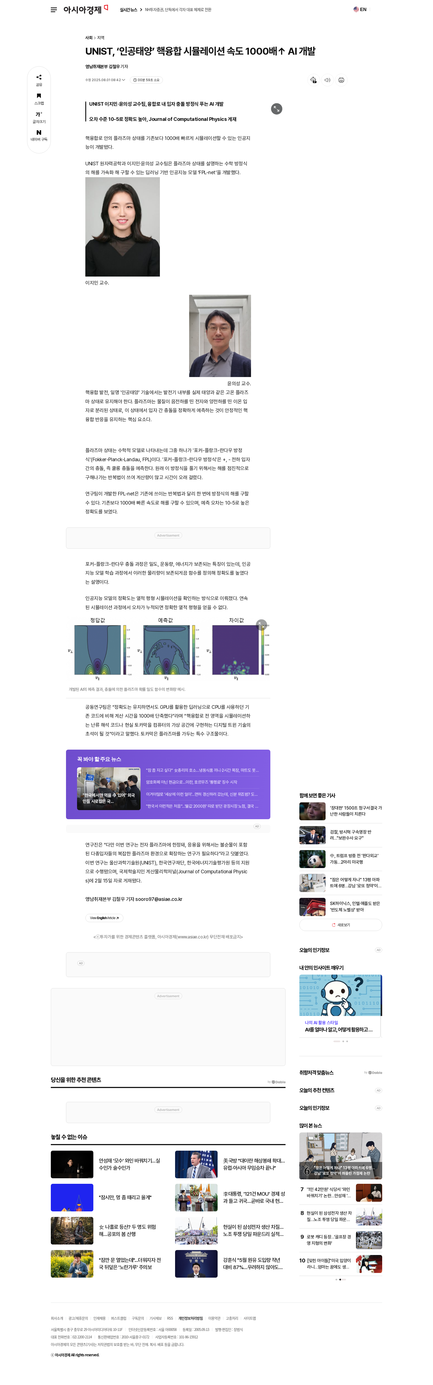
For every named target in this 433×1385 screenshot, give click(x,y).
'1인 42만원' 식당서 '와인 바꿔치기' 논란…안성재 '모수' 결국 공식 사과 (329, 1214)
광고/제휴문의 (78, 1336)
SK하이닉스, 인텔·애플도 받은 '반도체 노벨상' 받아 (355, 925)
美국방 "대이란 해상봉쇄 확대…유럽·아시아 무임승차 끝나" (254, 1183)
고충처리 (232, 1336)
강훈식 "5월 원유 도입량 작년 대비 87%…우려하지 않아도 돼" (251, 1282)
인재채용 (99, 1336)
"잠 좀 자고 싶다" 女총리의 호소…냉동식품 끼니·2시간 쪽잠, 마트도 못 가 (202, 785)
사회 (89, 38)
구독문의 (138, 1336)
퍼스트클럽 (118, 1336)
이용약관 (214, 1336)
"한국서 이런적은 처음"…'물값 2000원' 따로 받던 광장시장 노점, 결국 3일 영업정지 (202, 821)
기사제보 (155, 1336)
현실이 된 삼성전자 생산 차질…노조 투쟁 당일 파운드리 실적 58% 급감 (329, 1238)
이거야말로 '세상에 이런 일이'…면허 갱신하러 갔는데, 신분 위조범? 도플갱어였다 (202, 809)
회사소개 (57, 1336)
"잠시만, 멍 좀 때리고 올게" (125, 1216)
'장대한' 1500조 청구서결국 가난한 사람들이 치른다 (356, 829)
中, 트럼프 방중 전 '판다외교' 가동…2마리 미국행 (354, 877)
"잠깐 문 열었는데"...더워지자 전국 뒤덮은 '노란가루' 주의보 (130, 1282)
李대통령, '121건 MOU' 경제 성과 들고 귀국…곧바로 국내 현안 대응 (254, 1216)
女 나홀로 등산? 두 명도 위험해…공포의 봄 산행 (127, 1249)
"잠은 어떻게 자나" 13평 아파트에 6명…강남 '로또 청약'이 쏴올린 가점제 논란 (354, 902)
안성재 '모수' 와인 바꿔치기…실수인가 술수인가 (129, 1183)
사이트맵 (250, 1336)
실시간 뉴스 (128, 10)
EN (359, 9)
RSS (170, 1336)
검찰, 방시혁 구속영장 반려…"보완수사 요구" (350, 853)
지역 (100, 38)
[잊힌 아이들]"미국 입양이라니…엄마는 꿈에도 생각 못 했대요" (329, 1285)
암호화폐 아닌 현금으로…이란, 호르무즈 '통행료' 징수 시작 (191, 797)
